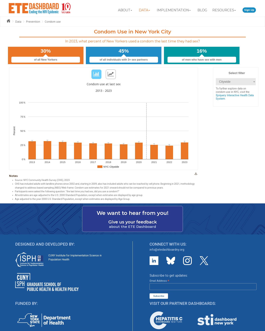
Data (18, 21)
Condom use (53, 21)
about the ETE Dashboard (132, 227)
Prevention (33, 21)
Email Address (159, 281)
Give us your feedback (132, 221)
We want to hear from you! (132, 213)
